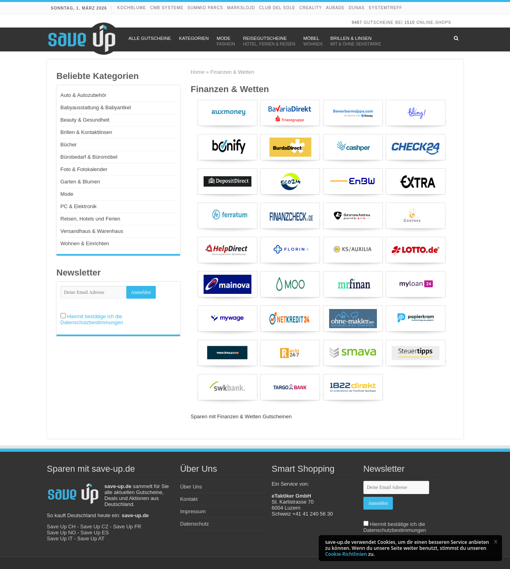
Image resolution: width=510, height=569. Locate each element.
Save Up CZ (94, 527)
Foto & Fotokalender (84, 169)
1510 (409, 22)
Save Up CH (61, 527)
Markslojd (241, 8)
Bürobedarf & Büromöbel (89, 157)
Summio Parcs (206, 8)
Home (198, 72)
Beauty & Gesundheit (85, 120)
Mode (67, 194)
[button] (495, 541)
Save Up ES (94, 533)
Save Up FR (127, 527)
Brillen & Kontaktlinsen (86, 132)
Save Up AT (90, 538)
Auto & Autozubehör (84, 95)
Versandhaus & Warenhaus (92, 231)
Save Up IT (60, 538)
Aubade (335, 8)
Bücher (69, 145)
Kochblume (131, 8)
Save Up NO (61, 533)
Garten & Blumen (80, 182)
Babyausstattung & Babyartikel (96, 107)
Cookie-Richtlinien (346, 554)
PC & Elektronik (79, 206)
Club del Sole (277, 8)
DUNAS (357, 8)
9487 (357, 22)
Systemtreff (385, 8)
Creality (310, 8)
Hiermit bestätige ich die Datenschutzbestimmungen (92, 319)
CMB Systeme (167, 8)
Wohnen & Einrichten (85, 243)
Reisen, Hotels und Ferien (90, 219)
